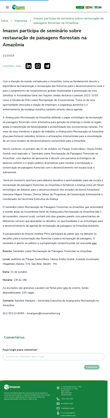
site (65, 288)
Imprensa (21, 21)
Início (4, 21)
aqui (94, 243)
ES (89, 7)
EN (98, 7)
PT (80, 7)
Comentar (91, 367)
